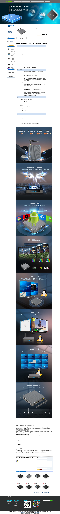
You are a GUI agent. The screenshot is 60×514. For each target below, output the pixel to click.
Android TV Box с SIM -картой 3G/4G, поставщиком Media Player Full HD (13, 65)
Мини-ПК (15, 506)
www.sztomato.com (23, 449)
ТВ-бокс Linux (12, 24)
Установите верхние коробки (30, 451)
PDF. (18, 460)
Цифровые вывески (10, 31)
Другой (8, 37)
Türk (34, 505)
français (39, 502)
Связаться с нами (37, 1)
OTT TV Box (15, 503)
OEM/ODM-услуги (9, 26)
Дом (7, 24)
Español (35, 503)
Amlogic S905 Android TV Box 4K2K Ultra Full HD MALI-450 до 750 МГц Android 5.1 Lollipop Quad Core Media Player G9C (13, 51)
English (35, 501)
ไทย (38, 505)
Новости (42, 1)
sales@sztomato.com (11, 41)
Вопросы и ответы (47, 1)
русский (35, 506)
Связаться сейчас (11, 45)
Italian (35, 504)
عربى (38, 504)
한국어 (38, 501)
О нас (26, 1)
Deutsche (35, 502)
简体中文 (39, 506)
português (39, 503)
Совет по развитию (10, 32)
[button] (59, 13)
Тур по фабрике (31, 1)
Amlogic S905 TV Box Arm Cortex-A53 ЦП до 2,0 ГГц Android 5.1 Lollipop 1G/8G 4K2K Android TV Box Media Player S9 (13, 56)
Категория (10, 24)
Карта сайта (8, 503)
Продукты (21, 1)
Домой (16, 1)
